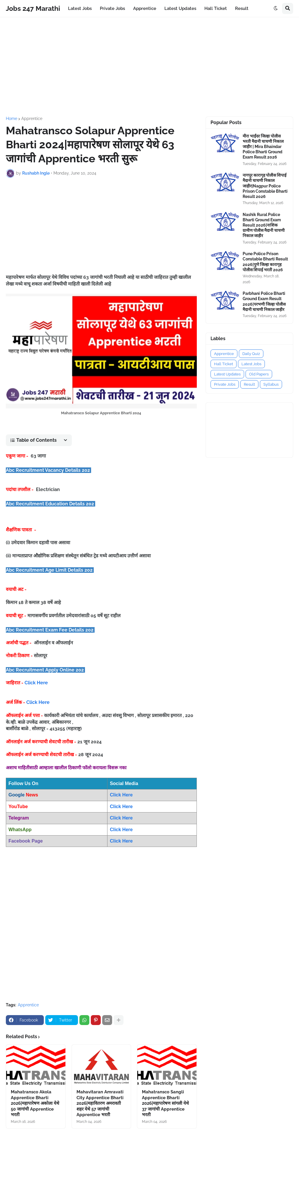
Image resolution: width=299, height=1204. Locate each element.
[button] (275, 8)
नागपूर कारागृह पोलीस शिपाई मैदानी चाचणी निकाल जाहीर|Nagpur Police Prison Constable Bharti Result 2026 (265, 186)
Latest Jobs (251, 364)
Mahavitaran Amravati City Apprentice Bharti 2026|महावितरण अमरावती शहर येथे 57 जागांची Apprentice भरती (100, 1103)
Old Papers (259, 374)
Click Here (36, 682)
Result (249, 384)
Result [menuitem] (241, 8)
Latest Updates (227, 374)
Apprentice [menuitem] (144, 8)
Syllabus (271, 384)
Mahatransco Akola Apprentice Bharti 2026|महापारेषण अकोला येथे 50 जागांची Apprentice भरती (35, 1103)
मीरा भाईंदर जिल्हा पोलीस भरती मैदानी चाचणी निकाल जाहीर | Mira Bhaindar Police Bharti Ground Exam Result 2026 (263, 147)
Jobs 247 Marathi (33, 8)
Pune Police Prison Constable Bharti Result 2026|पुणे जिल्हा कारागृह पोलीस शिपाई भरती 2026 (265, 261)
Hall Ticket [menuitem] (215, 8)
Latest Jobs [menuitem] (80, 8)
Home (11, 118)
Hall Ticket (223, 364)
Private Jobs (224, 384)
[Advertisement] (149, 67)
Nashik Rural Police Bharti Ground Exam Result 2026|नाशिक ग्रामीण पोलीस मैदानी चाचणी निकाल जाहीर (264, 225)
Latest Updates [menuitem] (180, 8)
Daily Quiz (251, 354)
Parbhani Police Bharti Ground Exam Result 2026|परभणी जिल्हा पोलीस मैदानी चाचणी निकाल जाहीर (264, 301)
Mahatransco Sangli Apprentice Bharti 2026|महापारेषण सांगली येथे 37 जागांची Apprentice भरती (165, 1103)
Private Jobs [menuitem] (112, 8)
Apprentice (31, 118)
